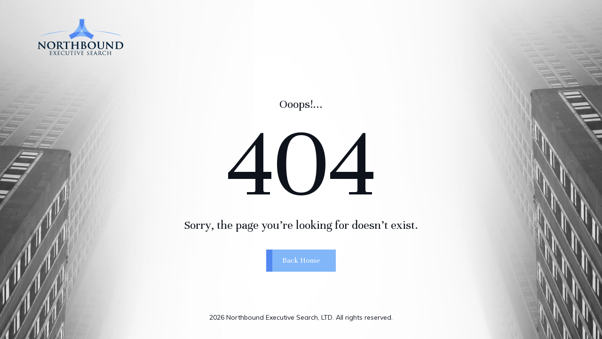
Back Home (301, 266)
